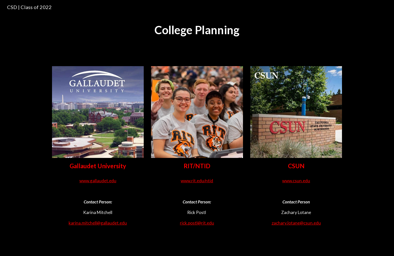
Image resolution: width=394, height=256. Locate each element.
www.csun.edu (296, 180)
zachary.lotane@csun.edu (296, 223)
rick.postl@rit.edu (197, 223)
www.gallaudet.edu (97, 180)
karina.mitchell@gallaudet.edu (98, 223)
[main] (197, 30)
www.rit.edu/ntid (197, 180)
